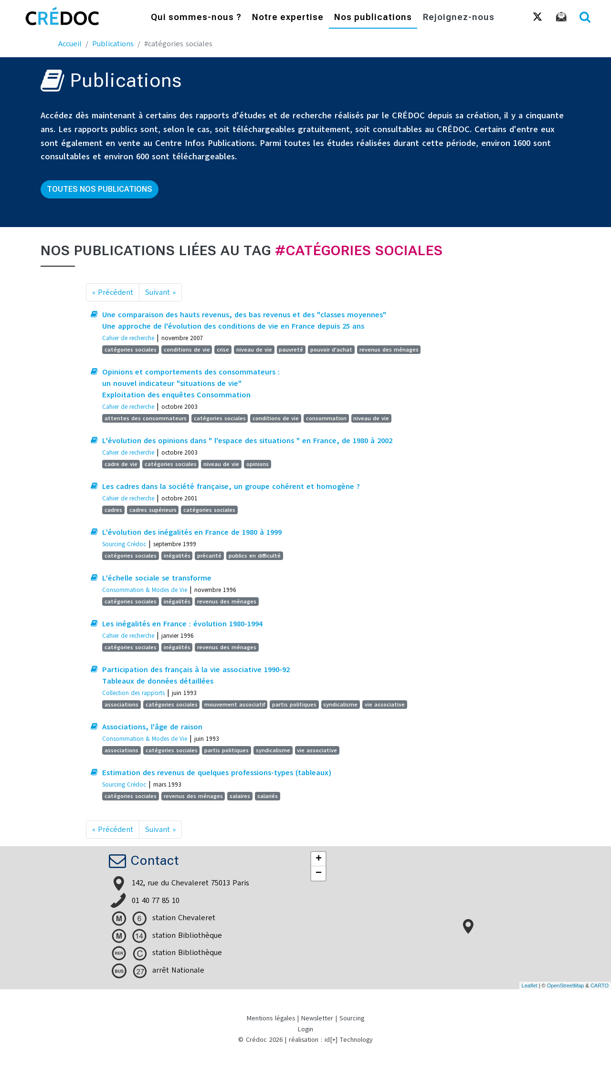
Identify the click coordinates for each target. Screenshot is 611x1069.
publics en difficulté (255, 556)
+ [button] (319, 859)
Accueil (70, 44)
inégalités (177, 556)
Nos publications (373, 18)
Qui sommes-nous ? (196, 18)
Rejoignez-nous (459, 18)
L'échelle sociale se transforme (156, 578)
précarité (209, 556)
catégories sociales (131, 349)
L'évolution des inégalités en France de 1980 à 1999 (192, 532)
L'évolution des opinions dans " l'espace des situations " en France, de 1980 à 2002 (247, 441)
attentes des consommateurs (146, 418)
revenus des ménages (389, 349)
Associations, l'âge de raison (152, 727)
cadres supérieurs (153, 510)
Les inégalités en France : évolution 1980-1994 (182, 624)
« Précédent (112, 292)
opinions (257, 464)
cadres (113, 510)
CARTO (599, 985)
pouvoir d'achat (331, 349)
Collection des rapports (133, 693)
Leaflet (529, 985)
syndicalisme (340, 704)
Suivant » (160, 292)
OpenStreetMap (565, 985)
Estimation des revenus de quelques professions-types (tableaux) (216, 773)
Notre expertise (288, 18)
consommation (326, 418)
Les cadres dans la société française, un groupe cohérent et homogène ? (231, 486)
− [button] (319, 873)
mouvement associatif (234, 704)
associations (121, 704)
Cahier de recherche (128, 338)
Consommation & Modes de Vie (144, 590)
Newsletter (317, 1018)
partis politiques (294, 704)
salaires (240, 796)
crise (223, 349)
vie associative (385, 704)
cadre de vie (121, 464)
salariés (267, 796)
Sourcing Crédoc (124, 544)
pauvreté (291, 349)
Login (305, 1029)
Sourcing (351, 1018)
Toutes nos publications (99, 189)
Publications (113, 44)
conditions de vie (187, 349)
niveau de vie (254, 349)
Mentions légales (271, 1018)
